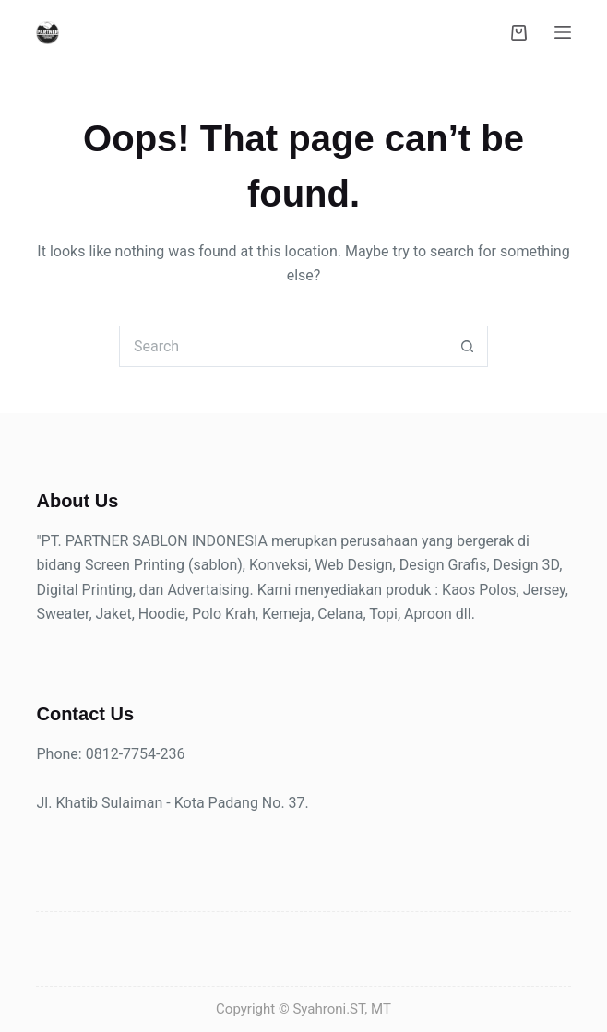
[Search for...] (282, 346)
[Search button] (467, 346)
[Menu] (562, 32)
